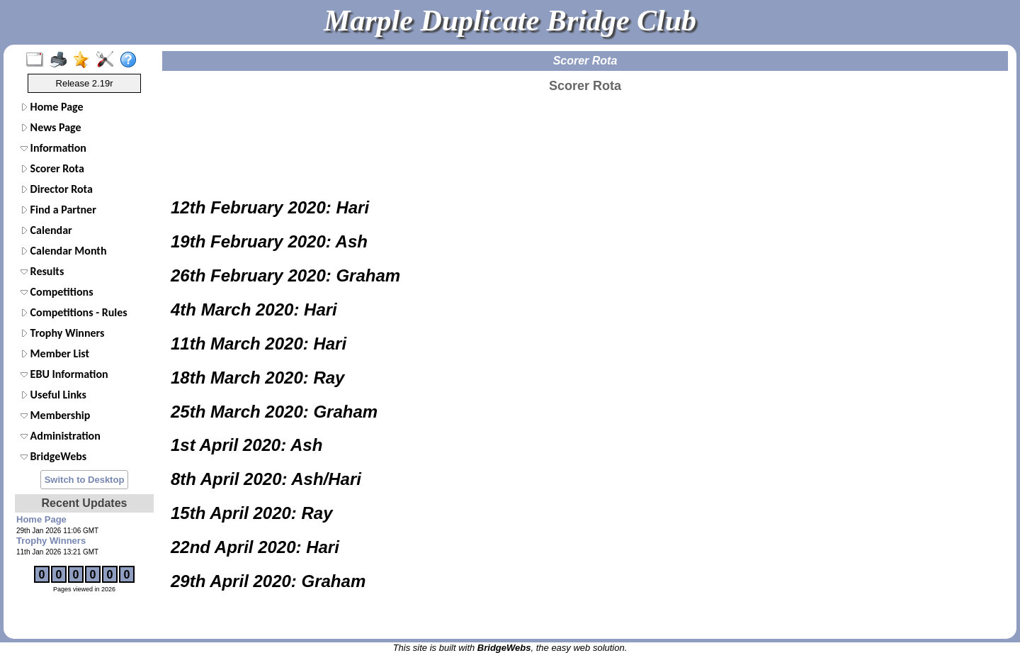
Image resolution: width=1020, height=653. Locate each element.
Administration (61, 435)
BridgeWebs (53, 456)
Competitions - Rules (74, 312)
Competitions (57, 291)
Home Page (52, 106)
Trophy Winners (62, 333)
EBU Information (64, 374)
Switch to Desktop (85, 479)
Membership (55, 415)
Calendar (46, 230)
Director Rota (57, 189)
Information (53, 148)
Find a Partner (58, 209)
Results (42, 271)
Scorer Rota (52, 168)
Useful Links (53, 394)
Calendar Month (64, 250)
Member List (55, 353)
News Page (51, 127)
